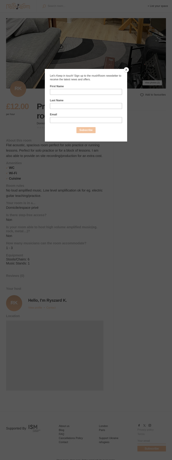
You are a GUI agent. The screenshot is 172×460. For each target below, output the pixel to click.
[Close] (126, 69)
